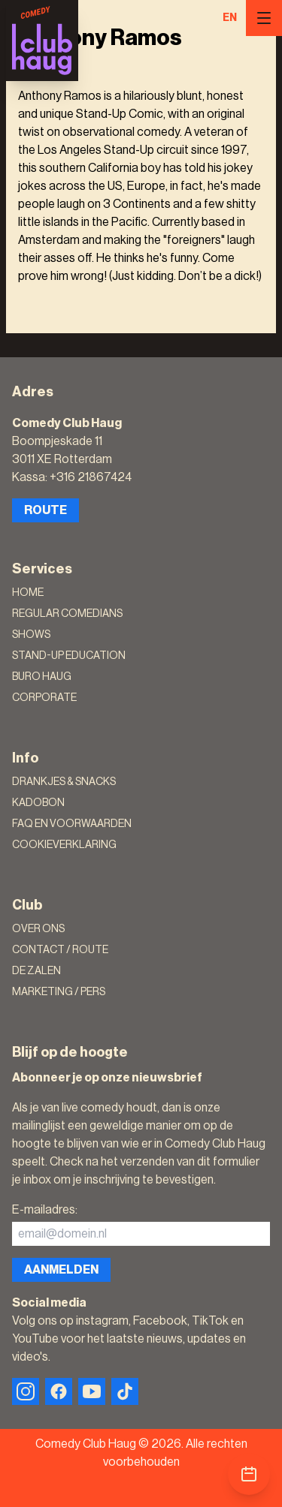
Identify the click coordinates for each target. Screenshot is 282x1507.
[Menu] (264, 18)
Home (28, 593)
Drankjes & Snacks (64, 782)
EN (230, 18)
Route (45, 510)
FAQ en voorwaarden (72, 824)
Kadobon (38, 803)
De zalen (36, 971)
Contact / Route (60, 950)
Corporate (44, 698)
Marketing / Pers (58, 992)
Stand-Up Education (69, 656)
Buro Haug (41, 677)
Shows (31, 635)
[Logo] (42, 40)
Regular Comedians (67, 614)
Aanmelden (61, 1270)
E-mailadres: (44, 1210)
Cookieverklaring (64, 845)
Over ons (38, 929)
